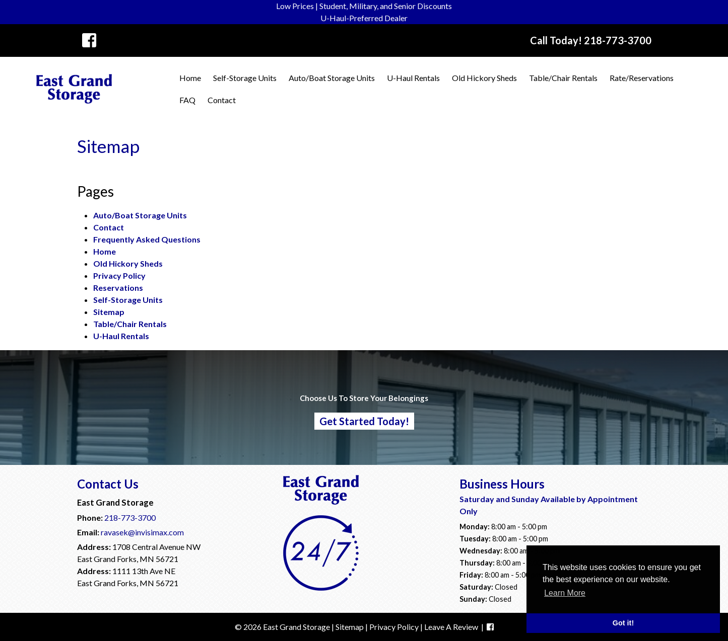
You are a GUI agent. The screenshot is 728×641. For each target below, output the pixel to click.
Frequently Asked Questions (147, 239)
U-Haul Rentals (413, 78)
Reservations (118, 287)
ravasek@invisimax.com (142, 532)
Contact (222, 100)
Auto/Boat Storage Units (332, 78)
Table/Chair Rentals (563, 78)
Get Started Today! (364, 421)
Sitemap (108, 311)
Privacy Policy (119, 275)
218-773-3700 (130, 517)
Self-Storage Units (245, 78)
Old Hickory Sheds (484, 78)
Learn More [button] (564, 593)
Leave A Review (451, 626)
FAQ (187, 100)
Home (190, 78)
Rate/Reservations (642, 78)
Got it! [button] (623, 623)
